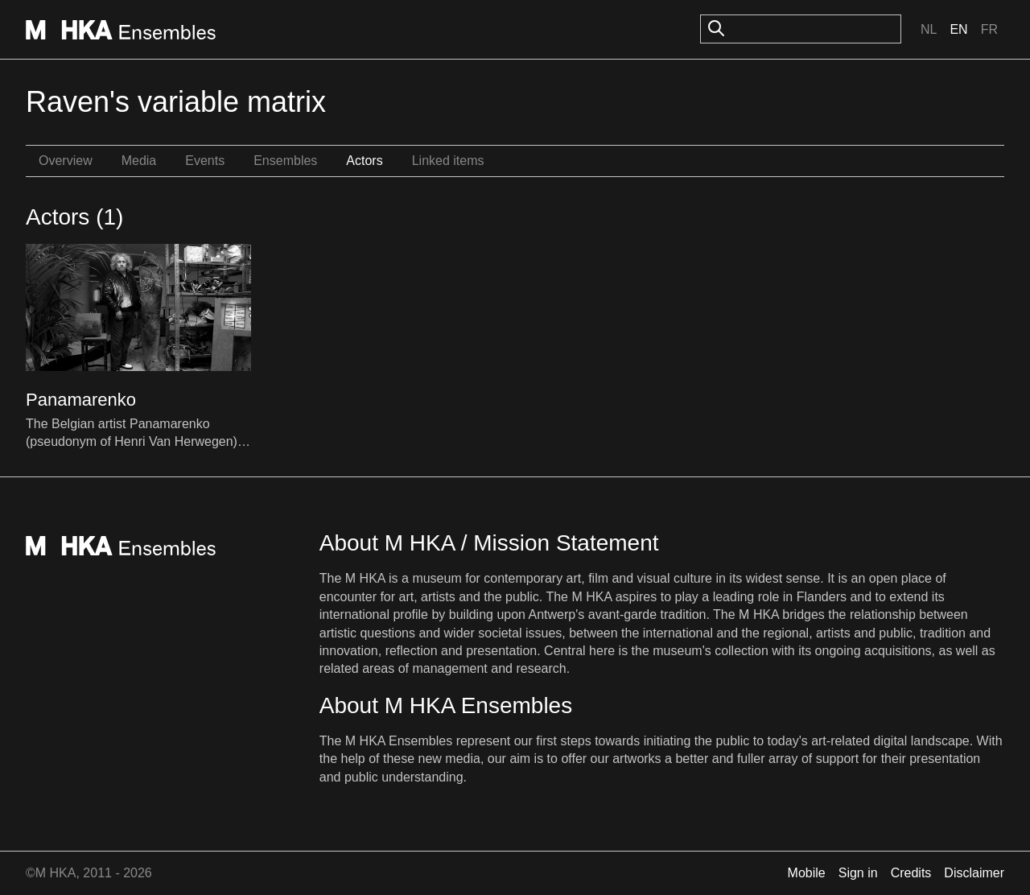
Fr (989, 29)
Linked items (448, 160)
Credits (911, 873)
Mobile (807, 873)
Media (139, 160)
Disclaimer (974, 873)
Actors (364, 160)
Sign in (858, 873)
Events (205, 160)
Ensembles (285, 160)
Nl (929, 29)
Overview (66, 160)
